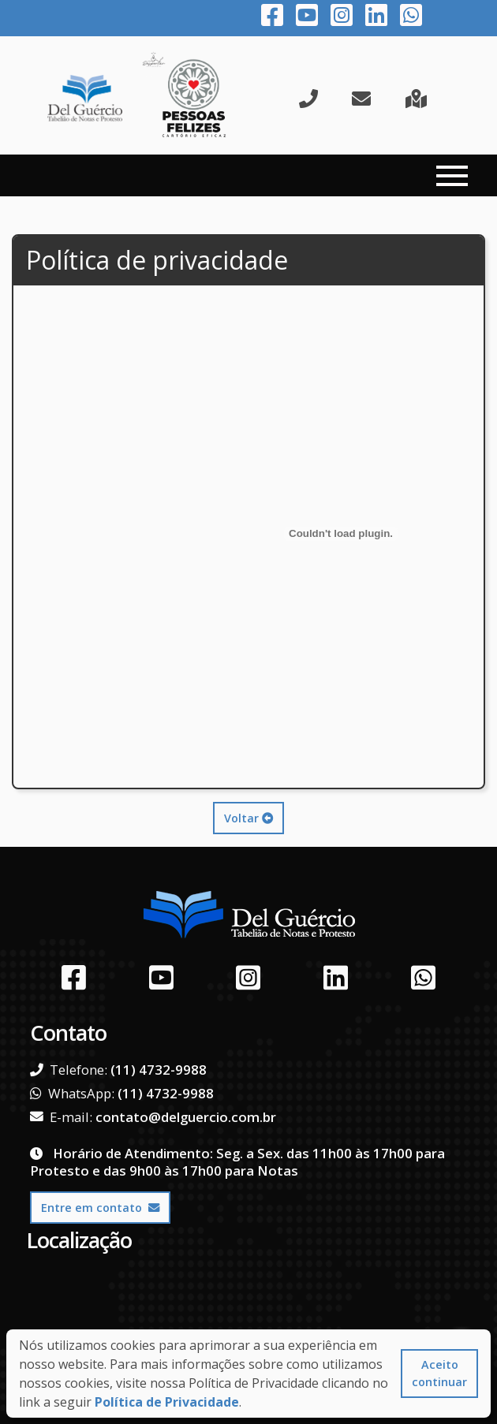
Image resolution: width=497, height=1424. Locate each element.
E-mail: (61, 1117)
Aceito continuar (439, 1373)
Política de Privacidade (167, 1402)
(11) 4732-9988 (158, 1070)
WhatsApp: (72, 1093)
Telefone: (68, 1070)
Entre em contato (100, 1207)
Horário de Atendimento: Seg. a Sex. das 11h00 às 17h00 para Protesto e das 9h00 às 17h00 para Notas (237, 1162)
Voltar (248, 818)
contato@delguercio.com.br (185, 1117)
